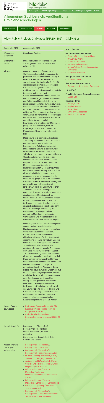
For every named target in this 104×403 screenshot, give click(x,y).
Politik (38, 388)
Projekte (39, 28)
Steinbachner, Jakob (76, 114)
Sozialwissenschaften (48, 353)
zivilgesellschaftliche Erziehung (38, 396)
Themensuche (26, 28)
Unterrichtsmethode (33, 375)
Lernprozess (41, 383)
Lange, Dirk (72, 97)
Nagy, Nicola (73, 109)
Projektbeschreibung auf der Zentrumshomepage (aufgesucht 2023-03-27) (43, 317)
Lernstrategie (53, 383)
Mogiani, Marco (74, 106)
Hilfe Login (33, 11)
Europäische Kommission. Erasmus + (83, 86)
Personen (51, 28)
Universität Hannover (76, 62)
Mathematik (43, 347)
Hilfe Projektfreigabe (50, 11)
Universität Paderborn (77, 72)
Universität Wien (74, 79)
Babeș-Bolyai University (78, 64)
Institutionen (65, 28)
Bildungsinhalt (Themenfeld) (37, 345)
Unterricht (40, 372)
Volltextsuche (9, 28)
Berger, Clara (73, 104)
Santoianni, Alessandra (77, 112)
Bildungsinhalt (31, 347)
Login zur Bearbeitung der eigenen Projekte (81, 11)
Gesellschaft (51, 358)
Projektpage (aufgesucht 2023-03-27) (41, 306)
